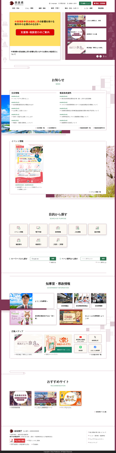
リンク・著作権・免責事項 (97, 435)
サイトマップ (93, 442)
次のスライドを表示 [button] (100, 56)
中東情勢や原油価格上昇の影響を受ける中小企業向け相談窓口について (34, 53)
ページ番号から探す (70, 259)
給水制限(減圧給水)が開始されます (23, 104)
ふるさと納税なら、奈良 (94, 20)
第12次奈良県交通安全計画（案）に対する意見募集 (76, 98)
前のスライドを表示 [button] (97, 56)
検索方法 (53, 262)
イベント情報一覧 (95, 192)
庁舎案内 (35, 444)
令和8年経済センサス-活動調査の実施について (75, 116)
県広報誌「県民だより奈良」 (95, 47)
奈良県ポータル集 (92, 34)
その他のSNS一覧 (96, 354)
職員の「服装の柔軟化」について (23, 122)
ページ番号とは (101, 262)
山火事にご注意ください (20, 110)
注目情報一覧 (41, 128)
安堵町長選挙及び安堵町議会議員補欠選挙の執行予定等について (80, 110)
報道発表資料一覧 (85, 128)
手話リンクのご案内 (34, 440)
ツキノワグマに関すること (21, 98)
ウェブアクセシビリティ (96, 439)
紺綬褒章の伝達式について (69, 122)
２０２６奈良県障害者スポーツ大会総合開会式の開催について (80, 104)
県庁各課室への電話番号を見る (20, 444)
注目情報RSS (52, 128)
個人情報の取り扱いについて (97, 432)
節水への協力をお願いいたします (23, 116)
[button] (52, 3)
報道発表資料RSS (99, 128)
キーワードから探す (19, 259)
